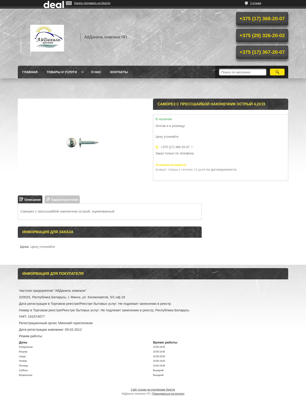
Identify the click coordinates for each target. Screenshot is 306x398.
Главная (30, 72)
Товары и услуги (62, 72)
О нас (96, 72)
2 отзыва (255, 3)
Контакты (119, 72)
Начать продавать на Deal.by (92, 3)
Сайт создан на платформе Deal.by (153, 389)
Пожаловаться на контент (168, 393)
